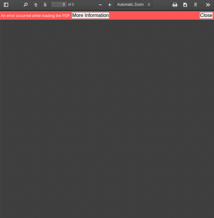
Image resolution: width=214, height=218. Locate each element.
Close (206, 15)
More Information (90, 15)
